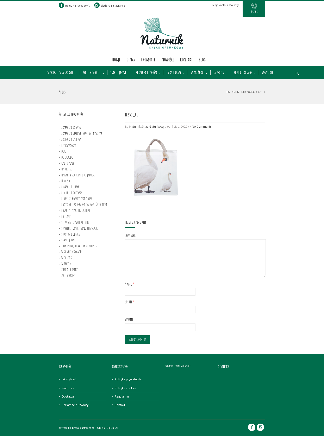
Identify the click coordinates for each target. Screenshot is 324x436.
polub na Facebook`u (74, 5)
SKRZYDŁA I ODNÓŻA (146, 72)
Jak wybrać (69, 379)
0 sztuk (254, 12)
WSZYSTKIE (267, 72)
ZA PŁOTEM (218, 72)
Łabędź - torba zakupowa (244, 91)
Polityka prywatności (128, 379)
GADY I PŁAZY (174, 72)
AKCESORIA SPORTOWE (71, 139)
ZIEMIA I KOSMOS (243, 72)
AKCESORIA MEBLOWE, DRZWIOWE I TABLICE (81, 133)
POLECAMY (66, 216)
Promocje (148, 59)
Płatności (68, 388)
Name (130, 284)
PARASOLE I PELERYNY (71, 186)
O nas (131, 59)
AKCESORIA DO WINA (71, 127)
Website (129, 319)
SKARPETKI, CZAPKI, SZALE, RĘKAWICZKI (80, 228)
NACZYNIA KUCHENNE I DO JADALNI (78, 175)
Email (130, 302)
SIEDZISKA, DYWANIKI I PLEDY (76, 222)
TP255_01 (131, 114)
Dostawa (68, 396)
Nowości (168, 59)
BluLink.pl (112, 428)
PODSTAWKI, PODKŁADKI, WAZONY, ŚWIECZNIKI (84, 204)
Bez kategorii (68, 145)
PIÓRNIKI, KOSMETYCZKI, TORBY (76, 198)
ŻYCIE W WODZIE (92, 72)
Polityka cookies (125, 388)
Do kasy (234, 5)
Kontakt (186, 59)
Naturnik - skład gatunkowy (177, 366)
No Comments (202, 126)
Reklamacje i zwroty (75, 405)
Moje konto (219, 5)
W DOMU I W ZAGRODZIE (60, 72)
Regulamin (122, 396)
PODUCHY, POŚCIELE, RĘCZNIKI (75, 210)
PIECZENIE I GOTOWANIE (72, 192)
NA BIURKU (66, 169)
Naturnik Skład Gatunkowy (146, 126)
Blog (202, 59)
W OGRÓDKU (197, 72)
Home (116, 59)
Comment (131, 235)
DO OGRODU (67, 157)
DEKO (63, 151)
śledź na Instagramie (109, 5)
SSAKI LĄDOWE (118, 72)
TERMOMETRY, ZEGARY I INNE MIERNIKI (79, 246)
